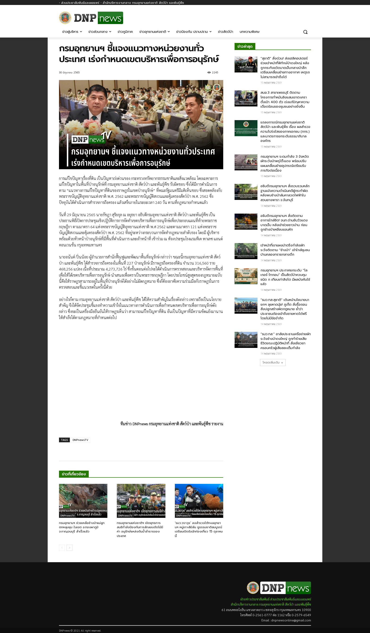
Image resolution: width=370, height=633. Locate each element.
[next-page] (69, 548)
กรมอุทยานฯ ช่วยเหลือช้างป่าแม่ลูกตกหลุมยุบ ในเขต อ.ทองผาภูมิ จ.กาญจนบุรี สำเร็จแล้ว (82, 527)
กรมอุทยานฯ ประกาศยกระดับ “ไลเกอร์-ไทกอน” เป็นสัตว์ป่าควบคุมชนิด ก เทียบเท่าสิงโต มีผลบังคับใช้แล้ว (285, 277)
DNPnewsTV (80, 440)
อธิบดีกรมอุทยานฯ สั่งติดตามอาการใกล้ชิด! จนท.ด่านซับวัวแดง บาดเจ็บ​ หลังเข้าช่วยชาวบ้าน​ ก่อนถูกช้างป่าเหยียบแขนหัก (284, 222)
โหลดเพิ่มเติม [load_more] (273, 362)
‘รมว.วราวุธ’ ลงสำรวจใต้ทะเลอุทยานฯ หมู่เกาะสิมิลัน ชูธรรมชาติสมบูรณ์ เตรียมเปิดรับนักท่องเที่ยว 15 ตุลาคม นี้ (199, 529)
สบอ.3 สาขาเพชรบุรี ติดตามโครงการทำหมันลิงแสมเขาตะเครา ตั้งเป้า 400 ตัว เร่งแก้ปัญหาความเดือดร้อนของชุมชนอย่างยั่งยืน (285, 99)
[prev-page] (62, 548)
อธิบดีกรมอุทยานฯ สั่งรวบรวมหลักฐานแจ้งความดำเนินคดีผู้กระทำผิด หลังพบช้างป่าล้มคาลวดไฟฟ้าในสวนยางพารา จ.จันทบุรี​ (285, 193)
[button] (305, 32)
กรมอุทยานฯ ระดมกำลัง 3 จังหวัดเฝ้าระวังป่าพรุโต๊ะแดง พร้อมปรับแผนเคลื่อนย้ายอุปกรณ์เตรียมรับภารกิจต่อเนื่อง (285, 163)
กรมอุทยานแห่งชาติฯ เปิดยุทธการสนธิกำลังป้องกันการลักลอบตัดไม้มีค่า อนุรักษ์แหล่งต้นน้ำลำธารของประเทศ (140, 529)
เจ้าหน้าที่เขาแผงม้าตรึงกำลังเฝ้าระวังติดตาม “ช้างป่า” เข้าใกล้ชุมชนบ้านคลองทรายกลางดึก (285, 250)
